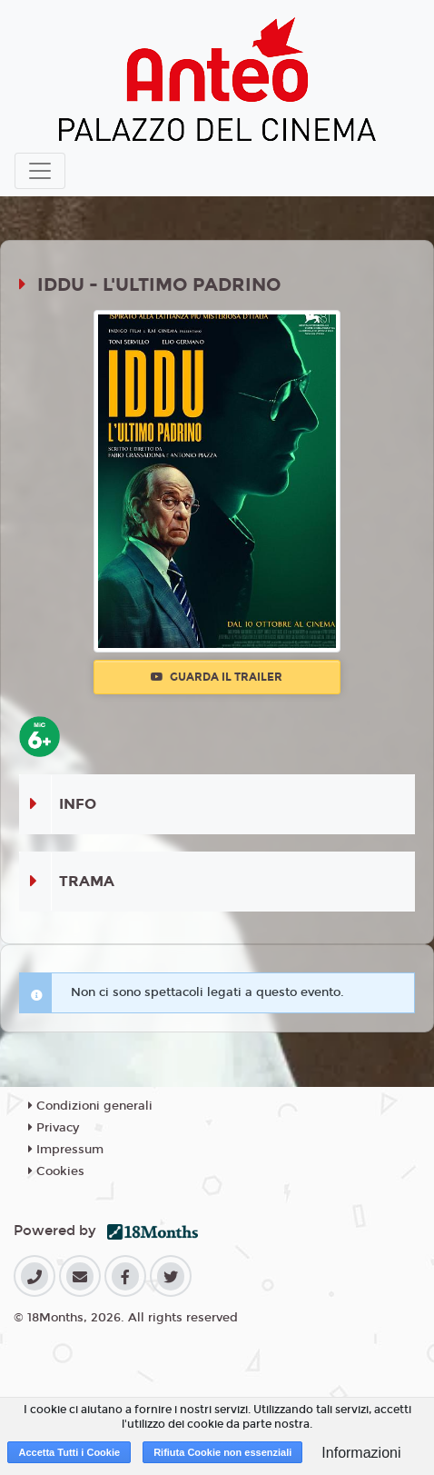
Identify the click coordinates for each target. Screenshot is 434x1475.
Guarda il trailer (216, 677)
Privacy (53, 1128)
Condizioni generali (90, 1106)
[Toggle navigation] (40, 171)
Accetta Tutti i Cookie (69, 1452)
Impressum (66, 1149)
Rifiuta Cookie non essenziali (222, 1452)
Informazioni (360, 1452)
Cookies (56, 1171)
